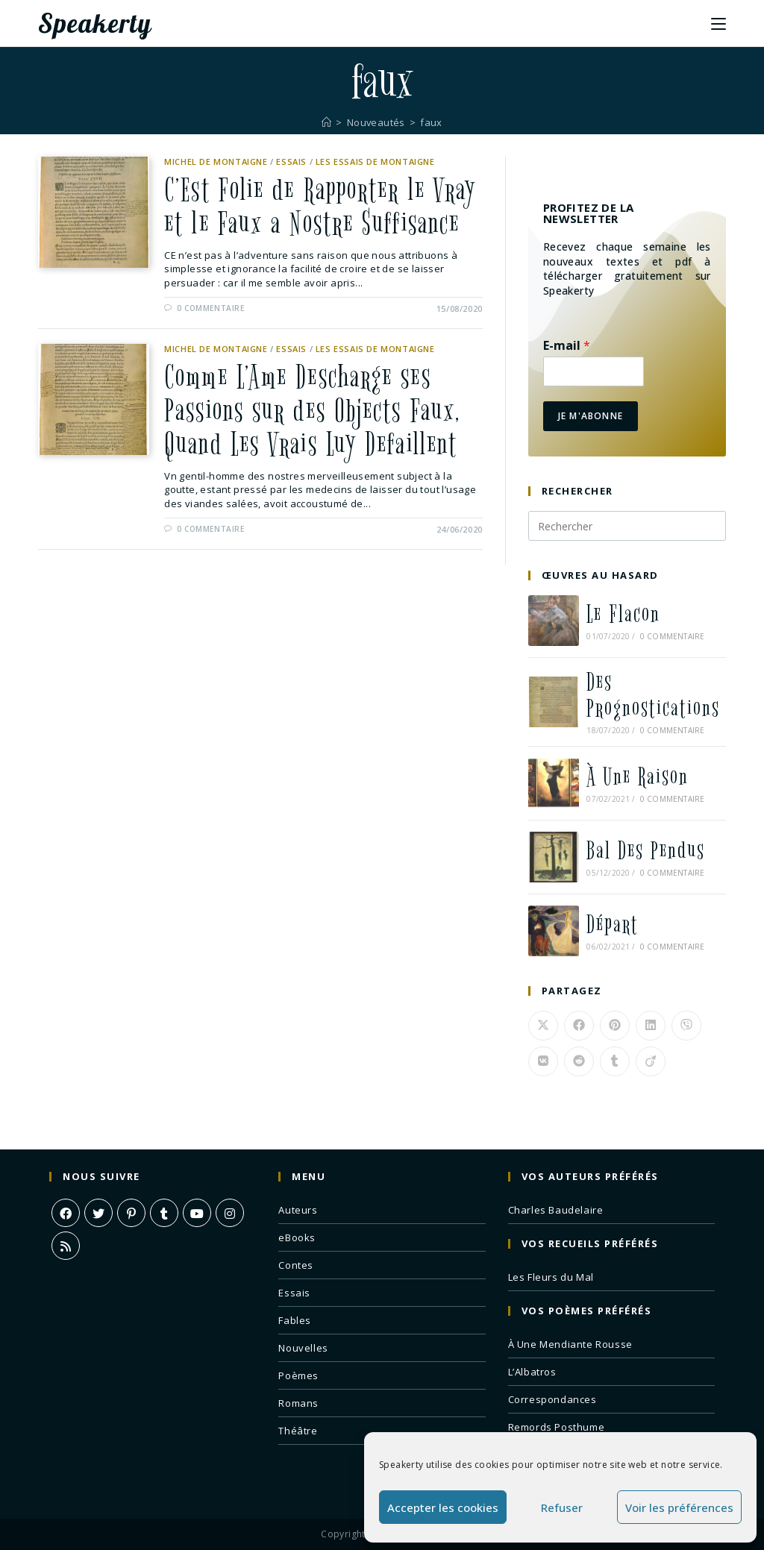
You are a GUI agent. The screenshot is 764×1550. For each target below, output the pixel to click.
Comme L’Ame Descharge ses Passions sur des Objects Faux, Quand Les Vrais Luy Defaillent (312, 411)
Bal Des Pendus (645, 850)
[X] (98, 1213)
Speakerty (94, 23)
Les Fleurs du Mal (551, 1277)
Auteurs (297, 1210)
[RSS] (65, 1245)
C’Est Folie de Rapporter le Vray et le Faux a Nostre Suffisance (320, 207)
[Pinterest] (131, 1213)
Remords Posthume (556, 1427)
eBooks (297, 1237)
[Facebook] (65, 1213)
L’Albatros (532, 1371)
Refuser (562, 1507)
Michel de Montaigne (215, 161)
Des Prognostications (653, 695)
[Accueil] (326, 122)
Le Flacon (623, 614)
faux (432, 122)
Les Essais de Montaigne (375, 161)
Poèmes (298, 1375)
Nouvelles (303, 1348)
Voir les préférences (679, 1507)
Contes (295, 1265)
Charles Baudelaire (556, 1210)
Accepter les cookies (442, 1507)
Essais (291, 161)
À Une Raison (637, 777)
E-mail (566, 346)
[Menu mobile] (718, 23)
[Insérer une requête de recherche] (627, 526)
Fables (294, 1320)
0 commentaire (211, 308)
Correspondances (552, 1399)
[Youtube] (197, 1213)
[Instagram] (230, 1213)
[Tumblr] (164, 1213)
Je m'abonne (590, 416)
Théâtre (297, 1430)
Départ (612, 924)
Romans (298, 1403)
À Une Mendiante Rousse (570, 1344)
